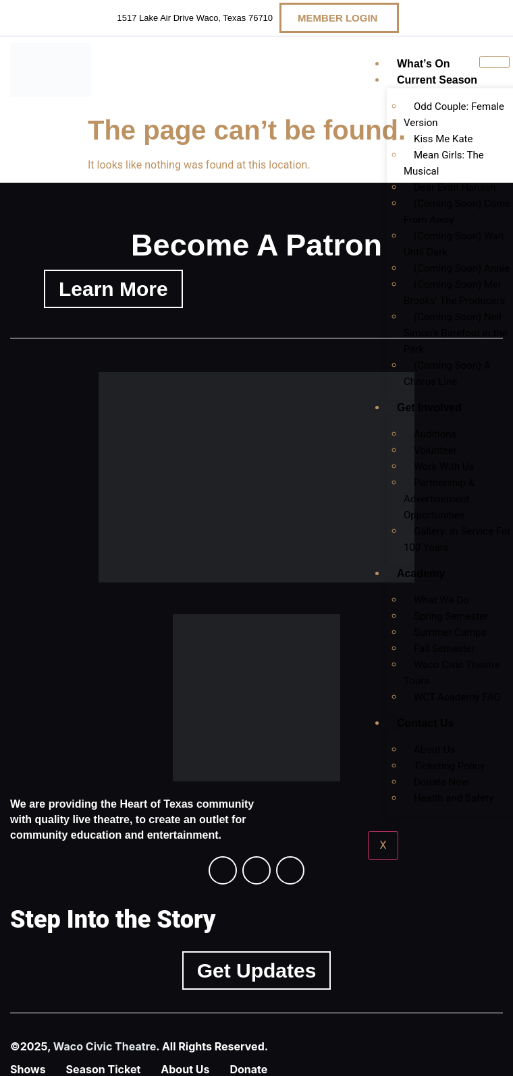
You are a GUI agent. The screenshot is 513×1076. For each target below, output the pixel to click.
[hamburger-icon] (494, 62)
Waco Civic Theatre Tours (452, 673)
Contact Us (425, 723)
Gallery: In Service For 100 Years (457, 539)
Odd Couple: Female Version (454, 114)
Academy (421, 573)
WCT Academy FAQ (457, 697)
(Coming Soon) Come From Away (457, 212)
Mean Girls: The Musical (444, 163)
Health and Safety (453, 798)
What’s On (423, 63)
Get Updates (257, 970)
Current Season (437, 80)
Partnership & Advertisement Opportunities (439, 499)
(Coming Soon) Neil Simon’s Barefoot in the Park (456, 333)
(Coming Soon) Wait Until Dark (454, 244)
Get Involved (429, 407)
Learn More (113, 289)
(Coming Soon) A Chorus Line (447, 373)
